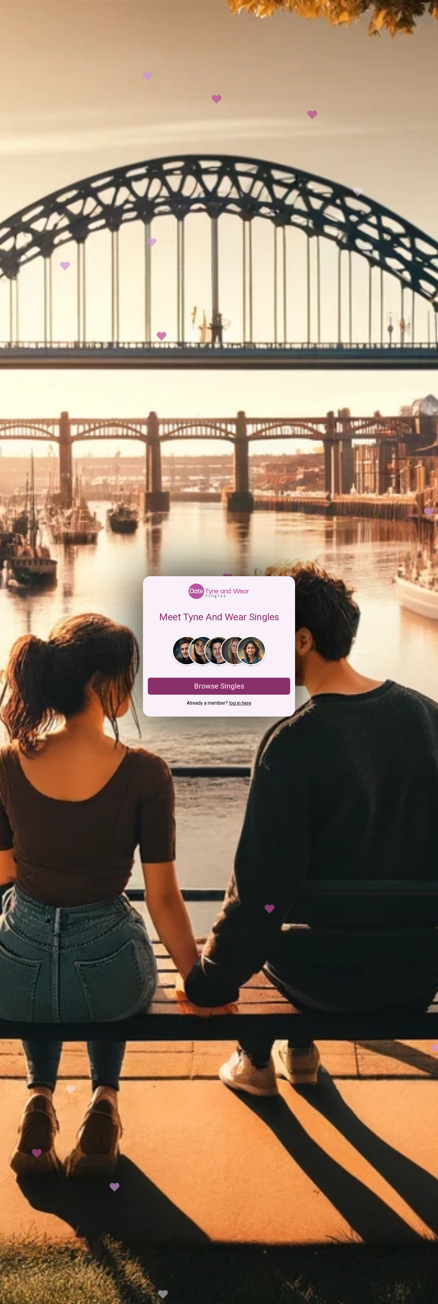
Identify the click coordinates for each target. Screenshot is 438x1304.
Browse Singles (219, 686)
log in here (240, 703)
